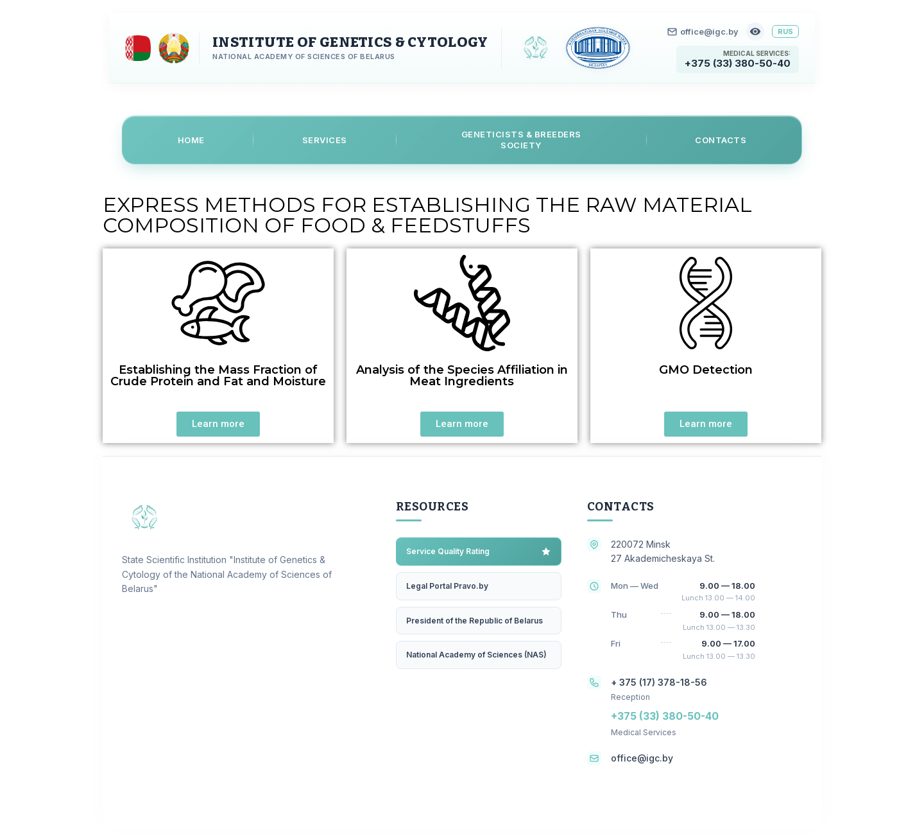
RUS (785, 31)
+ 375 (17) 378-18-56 (659, 681)
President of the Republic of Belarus (474, 620)
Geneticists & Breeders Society (521, 139)
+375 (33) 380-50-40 (738, 63)
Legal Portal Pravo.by (447, 585)
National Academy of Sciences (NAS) (476, 654)
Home (191, 139)
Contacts (720, 139)
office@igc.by (703, 31)
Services (324, 139)
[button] (218, 424)
